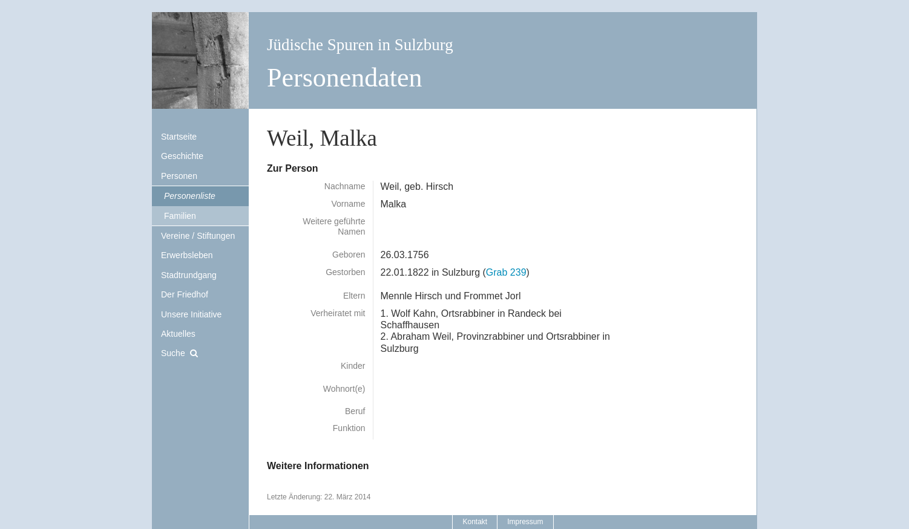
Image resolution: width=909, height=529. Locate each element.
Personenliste (189, 196)
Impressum (525, 522)
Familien (180, 216)
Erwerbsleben (187, 255)
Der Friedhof (184, 294)
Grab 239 (506, 272)
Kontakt (474, 522)
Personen (179, 176)
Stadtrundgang (189, 275)
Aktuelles (178, 334)
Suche (173, 353)
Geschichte (182, 156)
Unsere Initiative (191, 314)
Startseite (179, 136)
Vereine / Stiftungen (198, 236)
